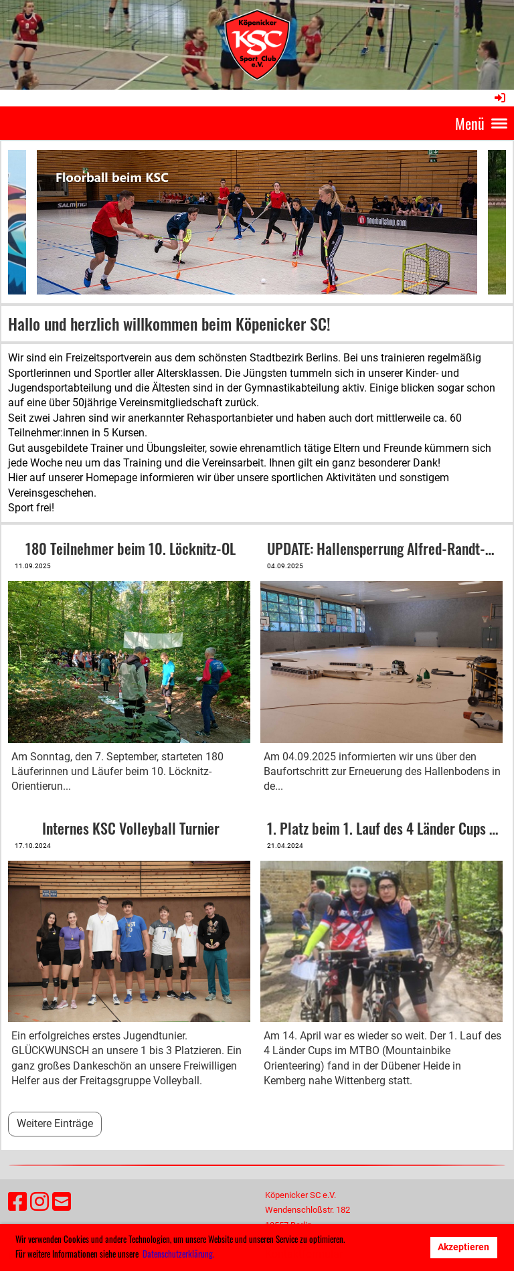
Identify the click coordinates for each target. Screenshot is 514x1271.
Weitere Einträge (55, 1123)
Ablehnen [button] (394, 1247)
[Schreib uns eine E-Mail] (61, 1202)
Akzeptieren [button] (463, 1247)
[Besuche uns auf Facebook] (17, 1202)
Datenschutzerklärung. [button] (178, 1253)
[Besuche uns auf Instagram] (39, 1202)
